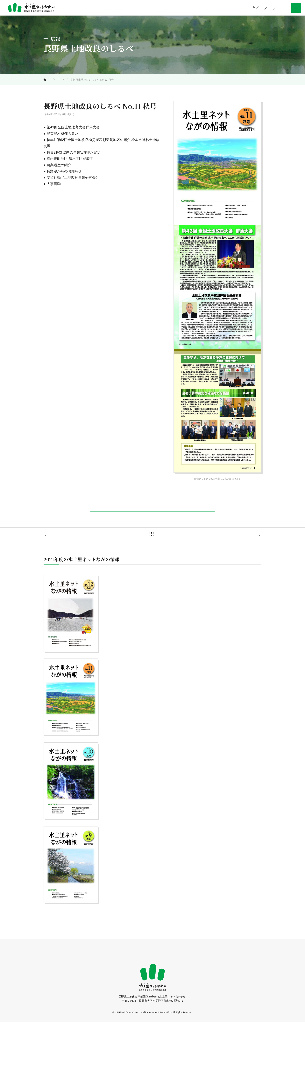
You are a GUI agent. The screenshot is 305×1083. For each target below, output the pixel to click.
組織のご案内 (202, 7)
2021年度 (127, 79)
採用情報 (181, 1013)
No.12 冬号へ (243, 547)
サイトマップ (204, 1013)
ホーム (96, 1013)
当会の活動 (175, 7)
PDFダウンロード (151, 517)
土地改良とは (149, 7)
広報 (80, 79)
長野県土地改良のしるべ (102, 79)
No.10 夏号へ (62, 547)
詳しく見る (70, 679)
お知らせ (162, 1013)
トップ (51, 79)
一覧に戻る (155, 547)
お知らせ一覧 (231, 7)
